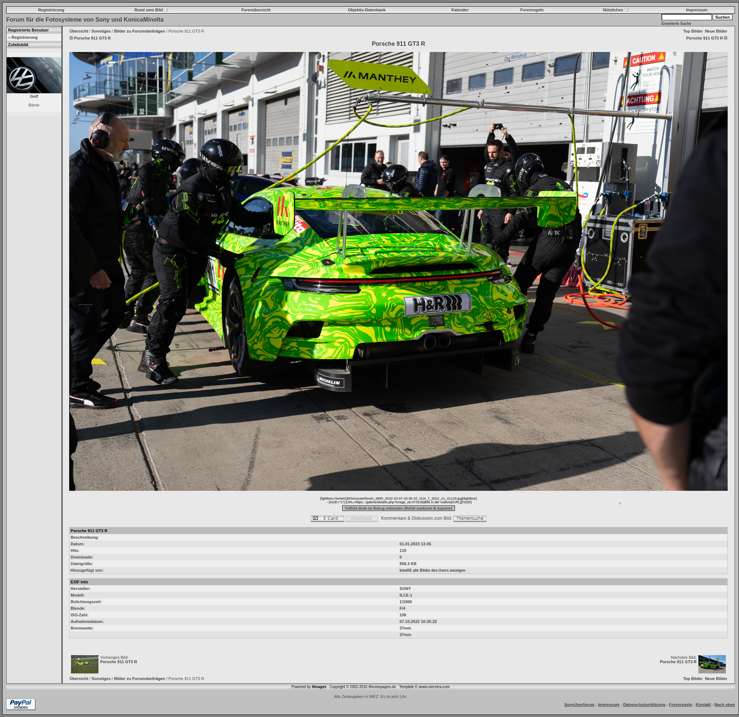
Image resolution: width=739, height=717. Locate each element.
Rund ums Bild (151, 10)
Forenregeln (532, 10)
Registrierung (51, 10)
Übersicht (79, 31)
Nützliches (615, 10)
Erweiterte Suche (676, 24)
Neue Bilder (716, 31)
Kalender (460, 10)
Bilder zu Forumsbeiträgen (139, 31)
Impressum (697, 10)
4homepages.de (382, 687)
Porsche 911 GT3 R (118, 662)
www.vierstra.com (434, 687)
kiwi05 (406, 570)
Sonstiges (101, 31)
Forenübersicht (255, 10)
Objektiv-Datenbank (366, 10)
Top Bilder (693, 31)
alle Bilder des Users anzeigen (439, 570)
